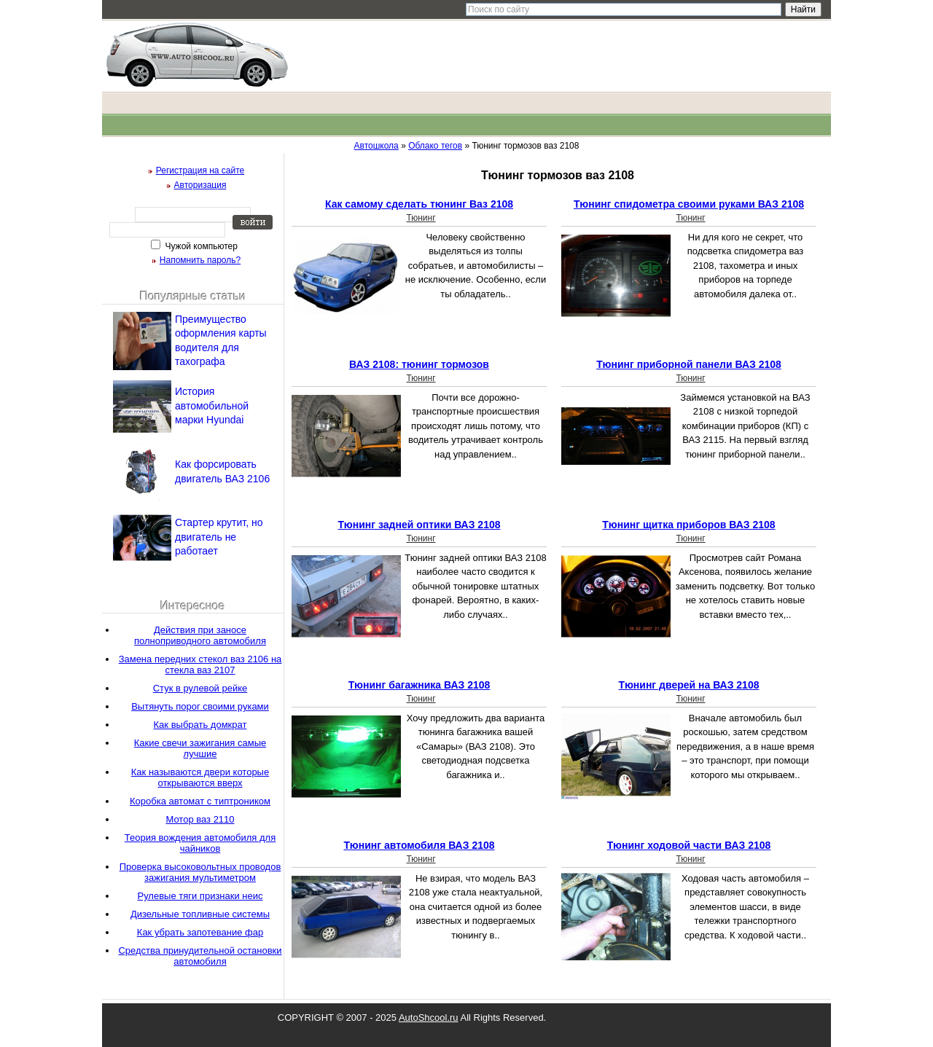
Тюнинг (420, 218)
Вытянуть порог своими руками (200, 706)
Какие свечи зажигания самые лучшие (200, 748)
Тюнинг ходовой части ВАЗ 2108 (689, 845)
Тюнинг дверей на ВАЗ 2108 (689, 685)
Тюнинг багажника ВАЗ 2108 (419, 685)
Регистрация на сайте (200, 170)
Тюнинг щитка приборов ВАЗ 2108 (688, 524)
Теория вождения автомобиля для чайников (200, 843)
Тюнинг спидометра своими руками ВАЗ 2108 (689, 204)
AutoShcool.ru (428, 1017)
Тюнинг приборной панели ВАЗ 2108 (688, 364)
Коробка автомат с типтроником (200, 801)
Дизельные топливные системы (200, 914)
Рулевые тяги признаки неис (199, 895)
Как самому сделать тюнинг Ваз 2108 (419, 204)
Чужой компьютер (200, 246)
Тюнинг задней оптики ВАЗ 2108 (418, 524)
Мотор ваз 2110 (199, 819)
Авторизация (200, 185)
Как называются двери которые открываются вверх (200, 777)
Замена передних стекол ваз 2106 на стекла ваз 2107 (200, 664)
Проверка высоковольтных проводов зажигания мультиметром (200, 872)
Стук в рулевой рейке (200, 688)
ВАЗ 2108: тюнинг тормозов (419, 364)
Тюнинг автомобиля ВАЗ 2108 (418, 845)
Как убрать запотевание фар (200, 932)
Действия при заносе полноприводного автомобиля (200, 635)
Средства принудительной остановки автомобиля (199, 956)
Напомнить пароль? (200, 260)
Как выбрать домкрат (200, 724)
